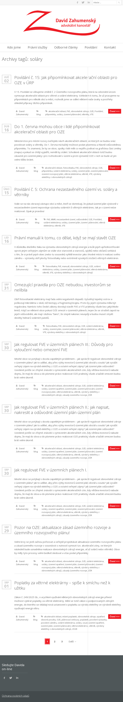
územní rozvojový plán (52, 174)
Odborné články (66, 47)
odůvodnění (82, 219)
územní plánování (72, 114)
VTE (92, 114)
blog (38, 114)
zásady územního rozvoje (75, 395)
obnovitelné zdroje (80, 111)
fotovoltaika (69, 167)
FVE (68, 111)
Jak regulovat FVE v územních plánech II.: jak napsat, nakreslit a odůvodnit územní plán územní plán (61, 409)
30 (6, 347)
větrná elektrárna (72, 174)
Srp (6, 284)
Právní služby (37, 47)
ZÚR (90, 395)
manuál (65, 266)
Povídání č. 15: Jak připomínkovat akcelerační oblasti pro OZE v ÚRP (65, 80)
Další (73, 641)
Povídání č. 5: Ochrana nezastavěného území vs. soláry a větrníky (65, 191)
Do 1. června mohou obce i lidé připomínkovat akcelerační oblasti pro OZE (57, 129)
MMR (53, 219)
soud (85, 622)
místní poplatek (69, 616)
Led (6, 237)
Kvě (6, 77)
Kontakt (110, 47)
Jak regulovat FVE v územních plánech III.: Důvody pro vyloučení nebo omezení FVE (63, 347)
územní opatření (56, 388)
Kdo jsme (14, 47)
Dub (6, 126)
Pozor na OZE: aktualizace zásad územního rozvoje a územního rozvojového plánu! (62, 530)
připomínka (47, 171)
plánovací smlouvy (70, 619)
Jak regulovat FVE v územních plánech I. (50, 470)
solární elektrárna (61, 171)
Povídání (91, 47)
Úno (7, 189)
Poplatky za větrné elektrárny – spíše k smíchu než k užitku (62, 585)
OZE (92, 111)
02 (6, 80)
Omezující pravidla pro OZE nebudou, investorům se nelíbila (62, 287)
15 (6, 192)
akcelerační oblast (57, 111)
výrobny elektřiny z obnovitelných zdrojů (73, 272)
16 (6, 130)
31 (6, 288)
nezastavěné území (66, 219)
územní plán (84, 171)
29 (6, 530)
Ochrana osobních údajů (15, 695)
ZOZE (74, 629)
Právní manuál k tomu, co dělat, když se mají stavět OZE (65, 238)
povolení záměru (49, 622)
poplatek (84, 619)
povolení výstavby (98, 619)
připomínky (50, 114)
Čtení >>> (115, 111)
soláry (60, 114)
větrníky (85, 114)
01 (6, 586)
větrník (85, 174)
